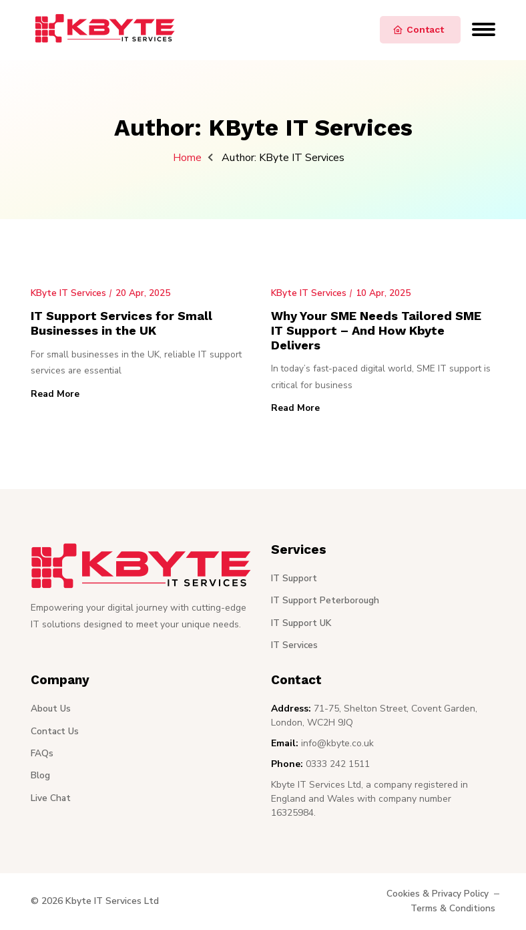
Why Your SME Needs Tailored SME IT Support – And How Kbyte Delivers (381, 330)
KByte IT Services (69, 293)
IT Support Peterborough (325, 602)
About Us (51, 710)
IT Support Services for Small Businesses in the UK (125, 323)
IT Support (294, 580)
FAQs (42, 754)
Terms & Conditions (453, 909)
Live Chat (51, 798)
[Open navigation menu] (483, 24)
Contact (418, 30)
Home (187, 157)
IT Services (294, 646)
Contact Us (56, 732)
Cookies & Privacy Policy (436, 895)
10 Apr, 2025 (384, 293)
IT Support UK (302, 624)
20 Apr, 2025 (144, 293)
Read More (55, 395)
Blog (40, 776)
